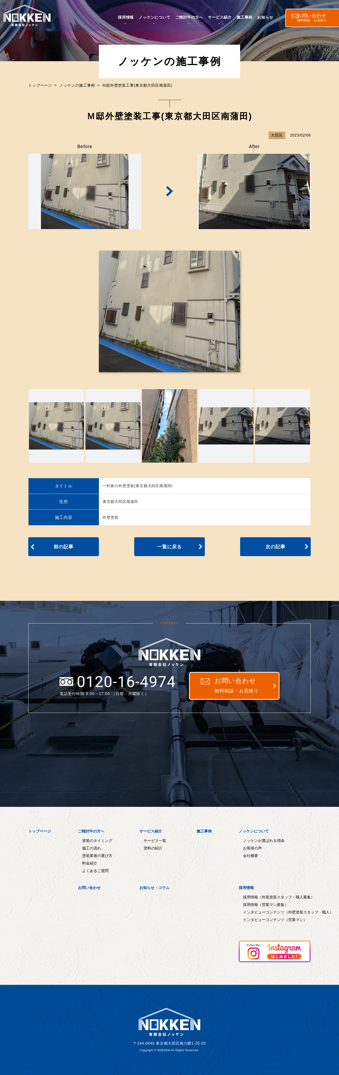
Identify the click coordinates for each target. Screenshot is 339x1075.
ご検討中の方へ (192, 20)
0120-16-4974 (118, 682)
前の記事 (63, 546)
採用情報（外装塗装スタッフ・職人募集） (279, 897)
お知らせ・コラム (154, 888)
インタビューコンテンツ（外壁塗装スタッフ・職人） (288, 912)
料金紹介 (89, 863)
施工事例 (248, 20)
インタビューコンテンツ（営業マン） (275, 920)
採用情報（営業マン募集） (265, 905)
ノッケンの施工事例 (77, 85)
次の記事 (275, 546)
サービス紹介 (223, 20)
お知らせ (269, 20)
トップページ (40, 85)
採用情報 (129, 20)
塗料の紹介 (153, 848)
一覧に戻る (169, 546)
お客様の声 (252, 848)
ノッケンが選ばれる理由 (263, 841)
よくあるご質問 (95, 871)
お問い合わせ (236, 686)
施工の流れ (91, 848)
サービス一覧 (155, 841)
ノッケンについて (158, 20)
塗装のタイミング (97, 841)
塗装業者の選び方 (97, 856)
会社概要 (250, 856)
